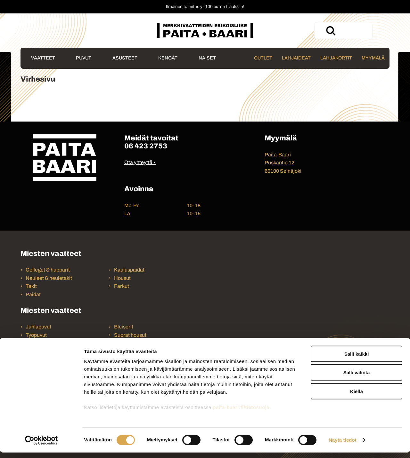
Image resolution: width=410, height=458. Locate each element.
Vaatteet (43, 57)
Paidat (33, 294)
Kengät (167, 57)
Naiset (207, 57)
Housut (122, 278)
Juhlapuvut (38, 326)
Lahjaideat (296, 57)
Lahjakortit (336, 57)
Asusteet (124, 57)
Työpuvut (36, 335)
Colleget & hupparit (48, 269)
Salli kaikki (356, 359)
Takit (31, 286)
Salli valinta (356, 378)
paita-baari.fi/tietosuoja (241, 412)
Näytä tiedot (343, 445)
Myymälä (373, 57)
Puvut (83, 57)
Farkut (122, 286)
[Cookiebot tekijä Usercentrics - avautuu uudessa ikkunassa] (41, 445)
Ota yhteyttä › (139, 162)
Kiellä (356, 396)
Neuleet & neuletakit (49, 278)
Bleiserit (123, 326)
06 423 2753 (145, 146)
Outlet (263, 57)
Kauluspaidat (129, 269)
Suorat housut (130, 335)
